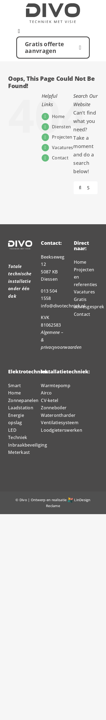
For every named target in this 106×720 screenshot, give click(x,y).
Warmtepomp (55, 386)
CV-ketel (49, 400)
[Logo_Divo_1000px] (53, 5)
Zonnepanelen (23, 400)
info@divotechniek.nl (63, 306)
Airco (46, 393)
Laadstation (20, 408)
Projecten (62, 137)
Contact (60, 158)
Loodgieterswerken (61, 430)
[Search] (80, 188)
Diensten (61, 127)
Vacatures (62, 147)
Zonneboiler (54, 408)
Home (58, 116)
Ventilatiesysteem (59, 423)
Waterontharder (58, 415)
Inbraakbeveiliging (27, 445)
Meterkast (19, 452)
